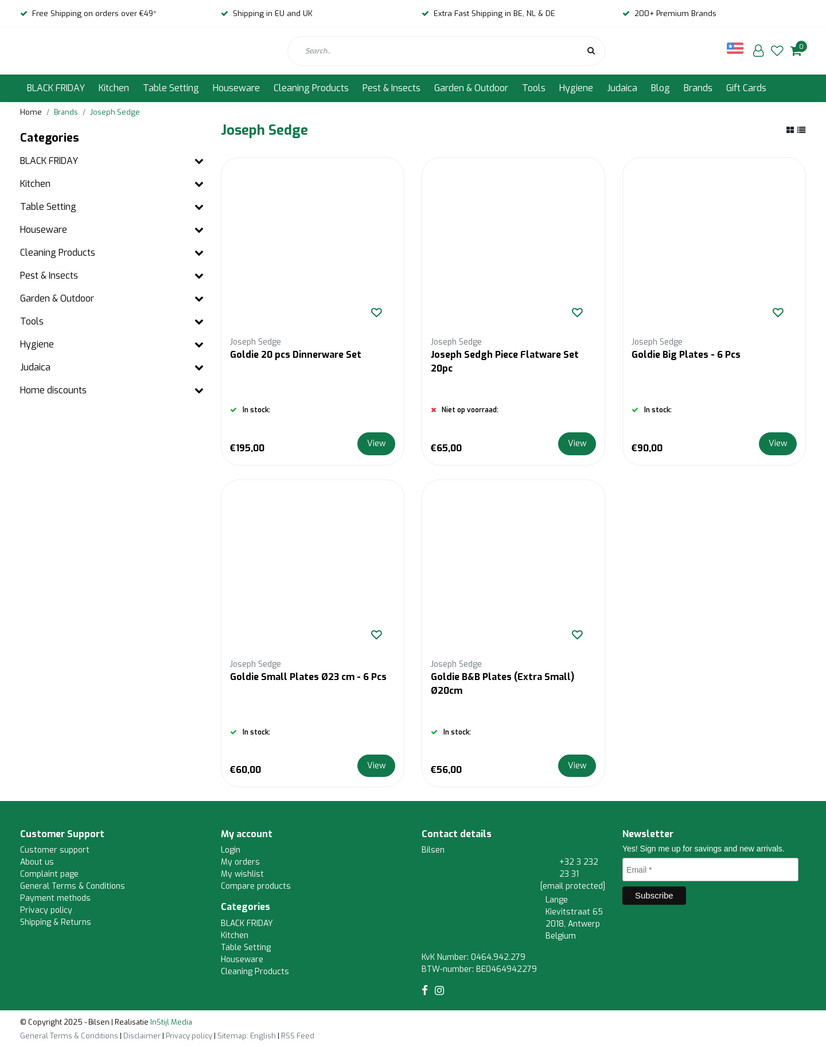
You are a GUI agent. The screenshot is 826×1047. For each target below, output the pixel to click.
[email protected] (572, 886)
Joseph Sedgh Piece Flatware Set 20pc (505, 361)
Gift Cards (746, 88)
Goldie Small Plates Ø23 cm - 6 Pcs (308, 677)
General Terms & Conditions (72, 886)
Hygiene (576, 88)
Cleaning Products (311, 88)
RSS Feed (297, 1036)
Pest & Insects (391, 88)
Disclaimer (142, 1036)
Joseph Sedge (115, 112)
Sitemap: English (246, 1036)
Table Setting (171, 88)
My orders (240, 862)
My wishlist (242, 874)
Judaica (622, 88)
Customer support (54, 850)
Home (31, 112)
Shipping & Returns (55, 922)
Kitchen (114, 88)
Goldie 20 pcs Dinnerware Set (295, 355)
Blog (660, 88)
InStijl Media (170, 1022)
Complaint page (49, 874)
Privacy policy (46, 910)
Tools (534, 88)
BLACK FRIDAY (56, 88)
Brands (698, 88)
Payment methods (55, 898)
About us (37, 862)
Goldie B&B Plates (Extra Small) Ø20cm (502, 684)
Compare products (256, 886)
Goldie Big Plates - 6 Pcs (686, 355)
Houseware (236, 88)
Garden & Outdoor (471, 88)
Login (230, 850)
